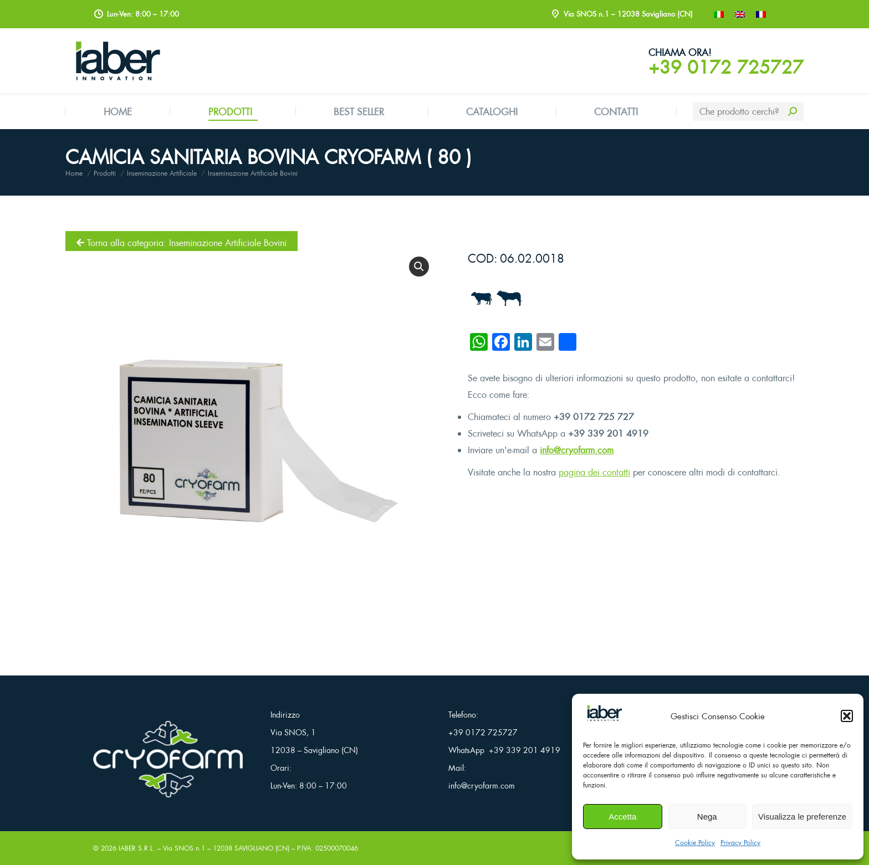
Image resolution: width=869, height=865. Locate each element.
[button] (846, 715)
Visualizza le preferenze (802, 816)
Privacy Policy (740, 842)
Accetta (622, 816)
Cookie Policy (695, 842)
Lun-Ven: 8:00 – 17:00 (308, 785)
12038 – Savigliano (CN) (314, 750)
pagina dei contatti (594, 472)
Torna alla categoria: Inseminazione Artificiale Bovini (181, 243)
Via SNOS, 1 (293, 732)
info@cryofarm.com (577, 450)
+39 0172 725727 (726, 67)
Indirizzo (285, 714)
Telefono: (463, 714)
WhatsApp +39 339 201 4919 (504, 750)
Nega (707, 816)
